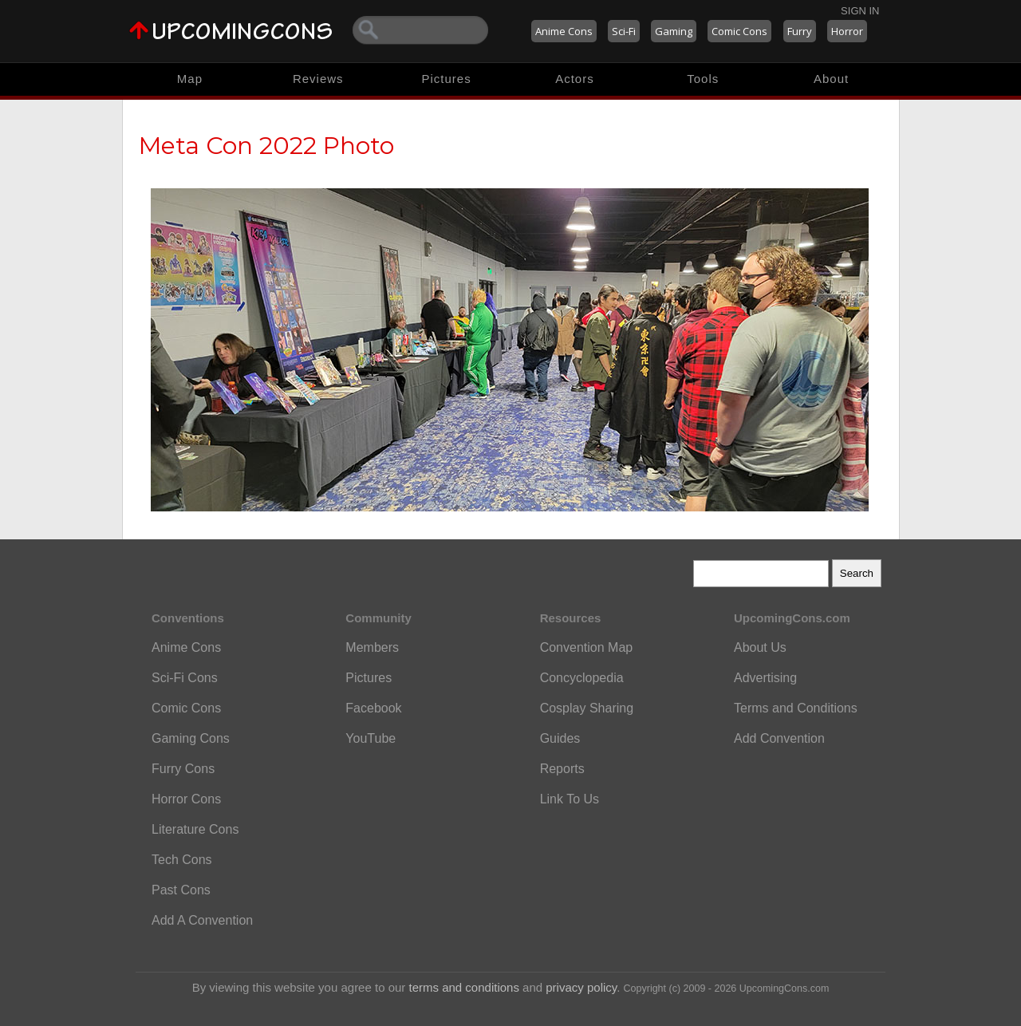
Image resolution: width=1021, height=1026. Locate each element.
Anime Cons (564, 31)
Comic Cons (739, 31)
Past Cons (181, 890)
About (831, 78)
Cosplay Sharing (586, 708)
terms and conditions (464, 987)
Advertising (765, 678)
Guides (560, 738)
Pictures (446, 78)
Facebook (373, 708)
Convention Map (586, 647)
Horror (847, 31)
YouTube (370, 738)
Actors (574, 78)
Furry (799, 31)
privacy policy (581, 987)
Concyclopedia (582, 678)
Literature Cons (195, 829)
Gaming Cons (191, 738)
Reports (562, 768)
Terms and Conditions (795, 708)
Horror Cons (186, 799)
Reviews (318, 78)
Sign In (860, 11)
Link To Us (569, 799)
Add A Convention (202, 920)
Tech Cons (182, 859)
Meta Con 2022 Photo (266, 145)
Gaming (673, 31)
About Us (760, 647)
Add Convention (779, 738)
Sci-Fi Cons (185, 678)
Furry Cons (183, 768)
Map (190, 78)
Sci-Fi (624, 31)
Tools (703, 78)
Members (372, 647)
